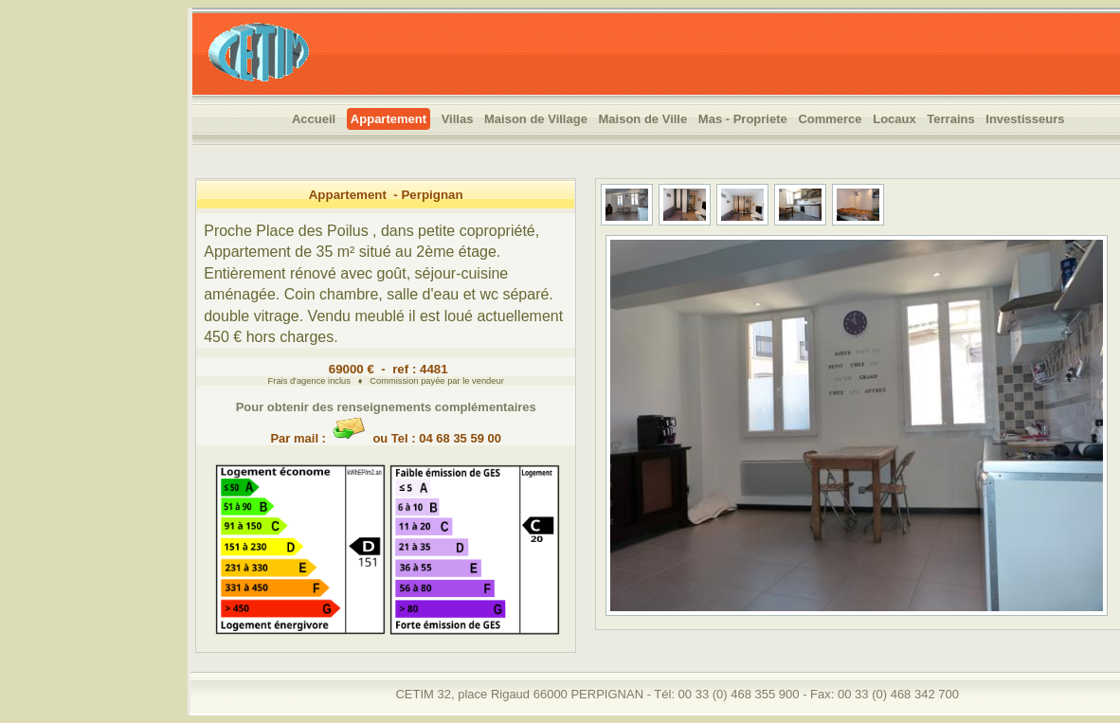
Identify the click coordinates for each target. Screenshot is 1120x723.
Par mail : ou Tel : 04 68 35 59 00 (385, 431)
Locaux (894, 119)
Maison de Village (535, 119)
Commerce (829, 119)
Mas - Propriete (742, 119)
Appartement (388, 119)
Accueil (313, 119)
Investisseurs (1024, 119)
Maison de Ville (643, 119)
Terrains (950, 119)
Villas (458, 119)
